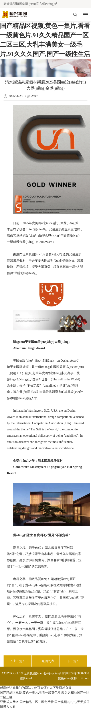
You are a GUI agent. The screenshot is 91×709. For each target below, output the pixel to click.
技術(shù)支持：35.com (73, 678)
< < (17, 661)
